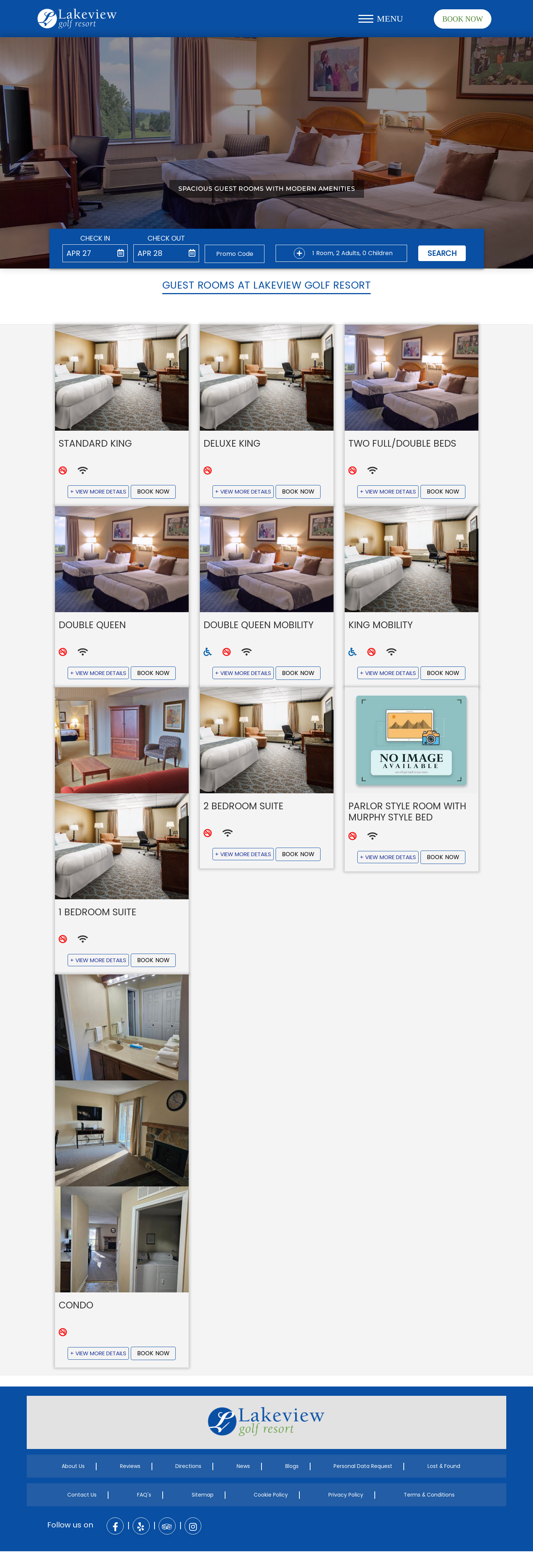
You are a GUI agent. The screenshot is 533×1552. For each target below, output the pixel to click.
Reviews (130, 1467)
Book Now (462, 19)
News (243, 1467)
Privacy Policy (345, 1496)
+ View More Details (98, 491)
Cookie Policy (271, 1496)
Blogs (292, 1467)
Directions (188, 1467)
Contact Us (82, 1496)
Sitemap (203, 1496)
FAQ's (144, 1496)
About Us (73, 1467)
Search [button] (442, 253)
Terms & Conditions (429, 1496)
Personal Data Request (363, 1467)
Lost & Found (444, 1467)
